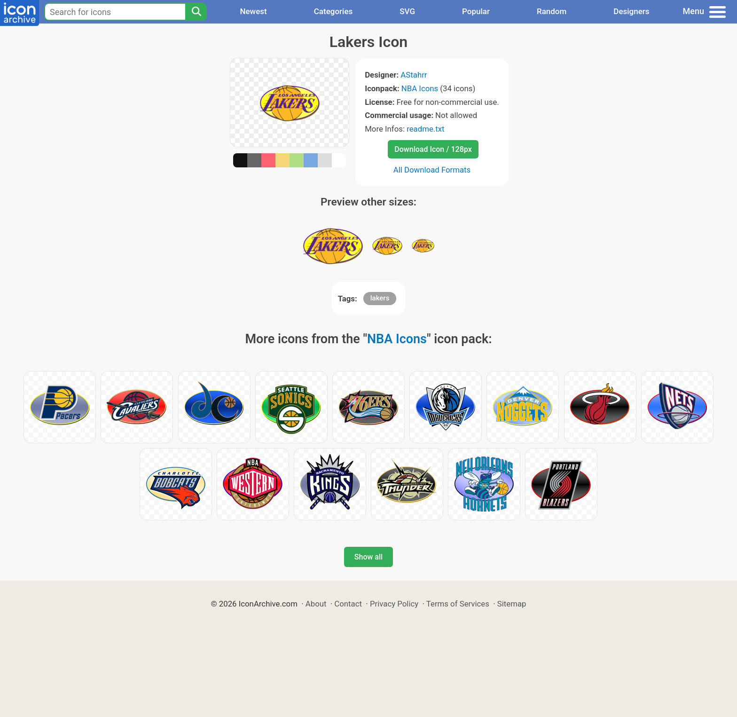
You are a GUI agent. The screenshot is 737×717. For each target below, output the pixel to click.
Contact (348, 603)
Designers (631, 11)
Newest (253, 11)
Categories (333, 11)
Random (551, 11)
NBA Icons (419, 88)
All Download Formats (432, 169)
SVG (407, 11)
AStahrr (413, 74)
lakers (380, 298)
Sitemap (511, 603)
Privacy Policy (394, 603)
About (316, 603)
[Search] (196, 12)
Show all (368, 556)
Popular (476, 11)
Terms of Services (457, 603)
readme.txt (425, 129)
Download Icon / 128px (432, 149)
